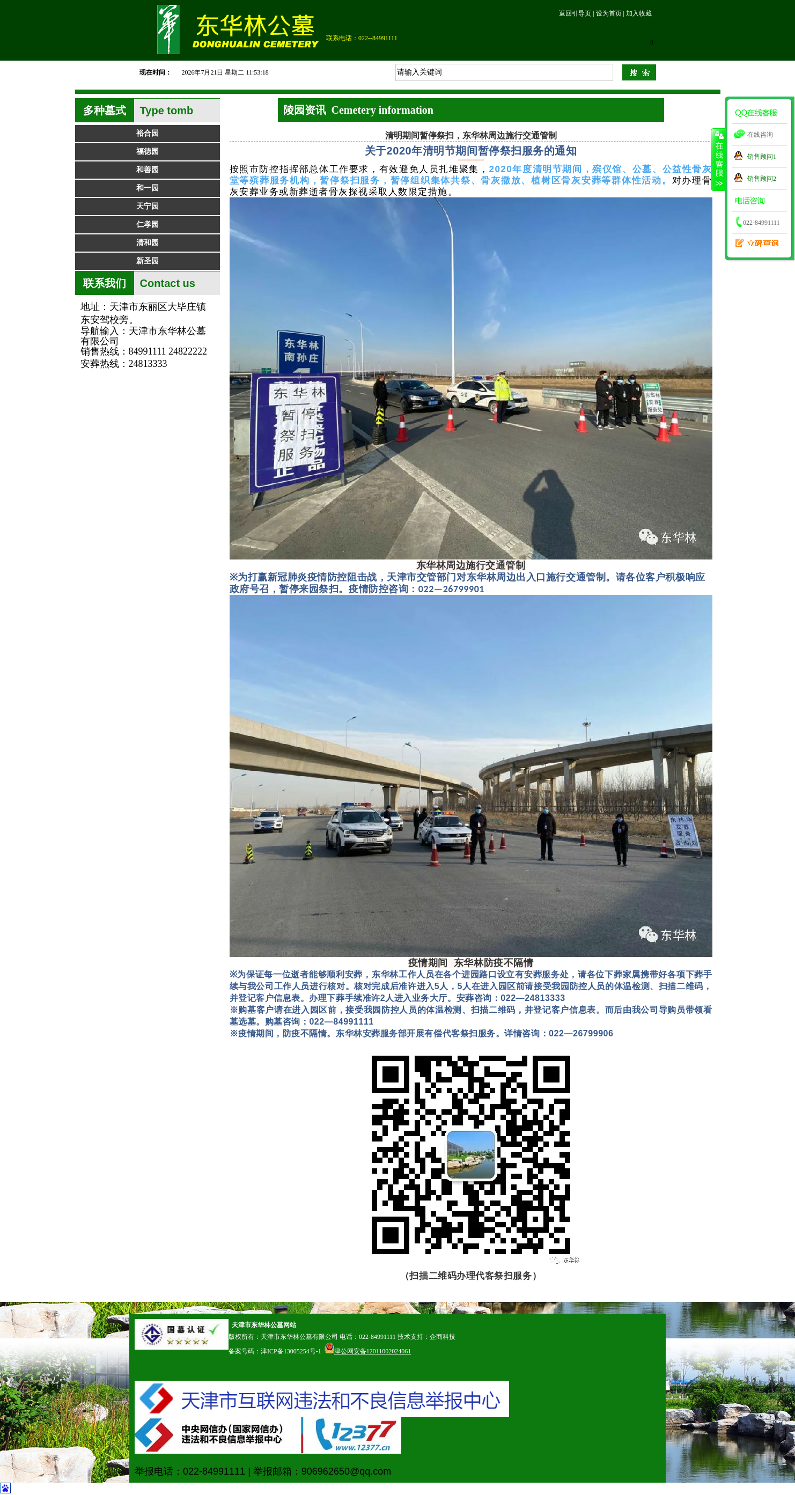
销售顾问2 (761, 178)
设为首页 (609, 13)
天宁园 (147, 206)
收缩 (718, 159)
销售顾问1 (761, 156)
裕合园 (147, 133)
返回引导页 (575, 13)
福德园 (147, 152)
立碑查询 (753, 239)
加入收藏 (639, 13)
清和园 (147, 243)
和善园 (147, 170)
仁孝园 (147, 224)
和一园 (147, 188)
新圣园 (147, 261)
